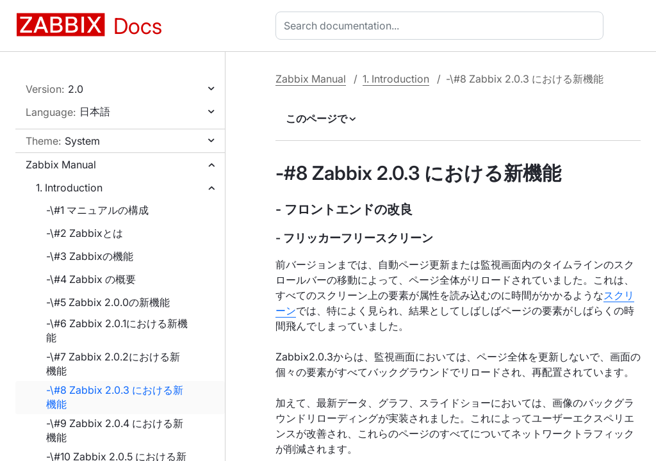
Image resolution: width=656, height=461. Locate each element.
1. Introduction (69, 187)
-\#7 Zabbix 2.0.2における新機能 (113, 363)
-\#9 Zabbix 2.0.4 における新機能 (114, 430)
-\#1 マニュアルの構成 (97, 210)
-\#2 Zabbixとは (84, 233)
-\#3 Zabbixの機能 (89, 256)
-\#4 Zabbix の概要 (91, 279)
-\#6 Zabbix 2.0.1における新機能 (117, 330)
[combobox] (442, 25)
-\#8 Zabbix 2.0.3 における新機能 (114, 397)
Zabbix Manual (61, 164)
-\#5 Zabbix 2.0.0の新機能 (108, 302)
